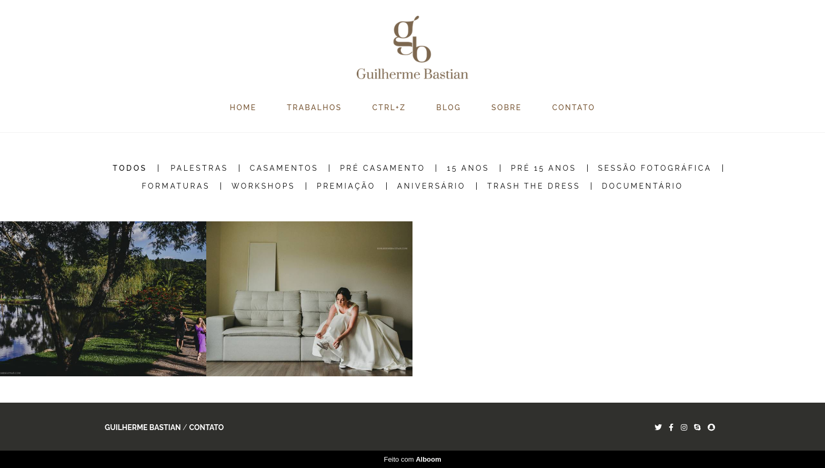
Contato (206, 427)
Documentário (642, 186)
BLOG (448, 107)
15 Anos (468, 168)
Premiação (346, 186)
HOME (243, 107)
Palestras (199, 168)
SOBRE (506, 107)
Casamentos (284, 168)
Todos (130, 168)
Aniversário (431, 186)
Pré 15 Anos (544, 168)
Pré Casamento (382, 168)
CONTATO (574, 107)
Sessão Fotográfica (655, 168)
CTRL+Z (389, 107)
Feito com (412, 459)
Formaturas (176, 186)
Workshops (263, 186)
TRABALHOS (314, 107)
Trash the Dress (533, 186)
